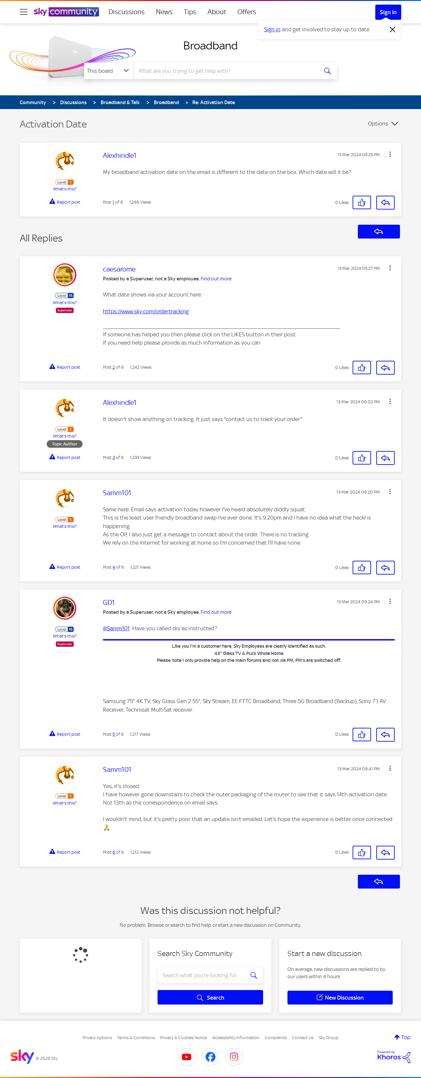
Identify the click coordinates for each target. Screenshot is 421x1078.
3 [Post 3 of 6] (113, 457)
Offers (246, 12)
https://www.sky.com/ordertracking (146, 311)
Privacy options (97, 1037)
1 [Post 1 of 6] (113, 202)
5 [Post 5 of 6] (113, 734)
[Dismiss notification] (392, 29)
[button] (390, 154)
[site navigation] (24, 11)
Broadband (210, 45)
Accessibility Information (236, 1037)
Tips (190, 12)
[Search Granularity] (108, 71)
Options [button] (378, 123)
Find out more (216, 279)
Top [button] (405, 1037)
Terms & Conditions (136, 1037)
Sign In (388, 12)
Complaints (276, 1037)
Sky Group (328, 1037)
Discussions (127, 12)
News (164, 12)
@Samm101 (116, 628)
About (217, 12)
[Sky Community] (66, 12)
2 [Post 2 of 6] (113, 367)
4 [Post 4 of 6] (113, 567)
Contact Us (302, 1037)
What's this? (65, 188)
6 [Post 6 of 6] (113, 852)
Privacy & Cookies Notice (183, 1037)
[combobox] (225, 71)
